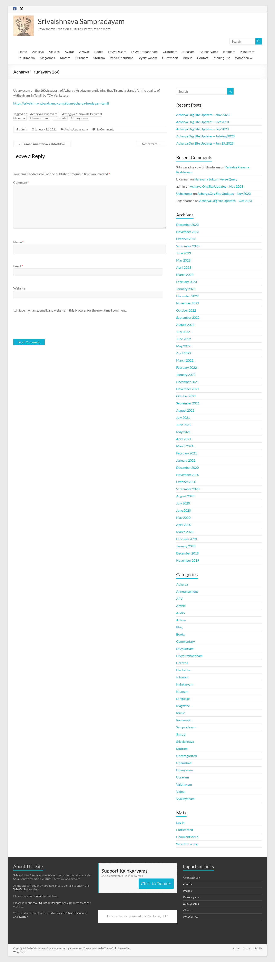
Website (19, 288)
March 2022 (184, 360)
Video (180, 791)
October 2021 (186, 396)
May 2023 (183, 260)
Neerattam (151, 144)
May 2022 (183, 346)
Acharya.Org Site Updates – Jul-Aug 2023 (205, 136)
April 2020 (183, 525)
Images (187, 890)
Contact (202, 58)
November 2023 (187, 232)
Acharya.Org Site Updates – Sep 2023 (202, 129)
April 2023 (183, 267)
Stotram (99, 58)
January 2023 (185, 289)
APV (179, 598)
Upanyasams (191, 903)
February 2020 (186, 539)
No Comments (105, 129)
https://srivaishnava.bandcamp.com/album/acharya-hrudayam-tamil (61, 103)
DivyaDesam (117, 51)
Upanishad (183, 763)
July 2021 (183, 417)
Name (18, 242)
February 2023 (186, 282)
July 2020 (183, 503)
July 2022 (183, 332)
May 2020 (183, 517)
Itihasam (188, 51)
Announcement (187, 591)
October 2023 (186, 239)
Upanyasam (79, 118)
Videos (187, 910)
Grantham (170, 51)
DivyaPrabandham (144, 51)
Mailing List (222, 58)
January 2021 (185, 460)
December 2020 (187, 467)
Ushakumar (184, 193)
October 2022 (186, 310)
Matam (65, 58)
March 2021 (184, 446)
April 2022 (183, 353)
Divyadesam (185, 648)
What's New (190, 917)
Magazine (183, 706)
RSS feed (68, 913)
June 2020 (183, 510)
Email (18, 266)
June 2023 (183, 253)
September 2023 (187, 246)
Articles (54, 51)
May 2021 (183, 432)
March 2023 (184, 274)
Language (183, 698)
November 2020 (187, 475)
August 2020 (185, 496)
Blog (179, 627)
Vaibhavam (184, 784)
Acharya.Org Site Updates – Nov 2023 (202, 115)
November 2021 (187, 389)
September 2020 (187, 489)
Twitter (23, 917)
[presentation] (41, 325)
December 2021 (187, 382)
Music (180, 713)
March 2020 (184, 532)
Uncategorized (186, 756)
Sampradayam (186, 727)
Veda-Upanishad (122, 58)
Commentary (185, 641)
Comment (21, 182)
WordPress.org (186, 844)
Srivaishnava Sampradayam (81, 21)
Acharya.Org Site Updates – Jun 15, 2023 (205, 143)
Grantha (182, 663)
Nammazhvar (39, 118)
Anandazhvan (191, 877)
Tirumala (60, 118)
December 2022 (187, 296)
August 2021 (185, 410)
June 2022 (183, 339)
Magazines (47, 58)
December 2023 (187, 224)
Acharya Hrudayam (43, 114)
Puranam (81, 58)
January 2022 (185, 374)
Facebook (81, 913)
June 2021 (183, 424)
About (187, 58)
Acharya (38, 51)
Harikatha (183, 670)
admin (23, 129)
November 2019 (187, 560)
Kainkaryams (209, 51)
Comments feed (187, 837)
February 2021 (186, 453)
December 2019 (187, 553)
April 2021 (183, 439)
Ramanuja (183, 720)
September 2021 (187, 403)
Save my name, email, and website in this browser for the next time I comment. (72, 310)
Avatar (69, 51)
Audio (68, 129)
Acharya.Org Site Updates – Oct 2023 (202, 122)
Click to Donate (156, 883)
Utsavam (182, 777)
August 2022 (185, 324)
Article (181, 606)
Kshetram (247, 51)
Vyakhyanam (148, 58)
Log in (180, 822)
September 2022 (187, 317)
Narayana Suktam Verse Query (215, 179)
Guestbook (170, 58)
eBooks (187, 884)
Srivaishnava (185, 741)
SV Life (258, 948)
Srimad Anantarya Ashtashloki (42, 144)
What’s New (243, 58)
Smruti (181, 734)
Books (98, 51)
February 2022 (186, 367)
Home (22, 51)
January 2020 (185, 546)
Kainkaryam (184, 684)
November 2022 (187, 303)
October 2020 (186, 482)
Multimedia (26, 58)
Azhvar (84, 51)
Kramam (229, 51)
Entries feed (184, 830)
